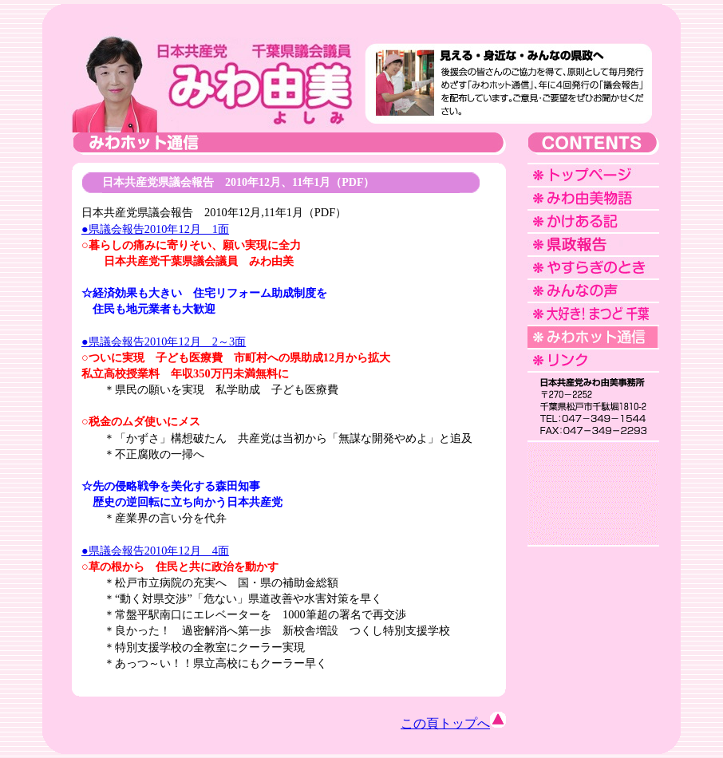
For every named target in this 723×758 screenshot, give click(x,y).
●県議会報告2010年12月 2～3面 (163, 341)
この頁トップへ (453, 723)
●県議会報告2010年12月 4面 (155, 550)
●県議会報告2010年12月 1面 (155, 229)
